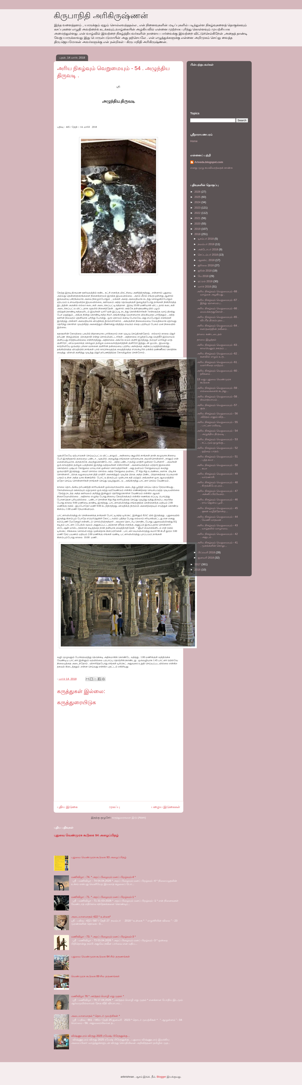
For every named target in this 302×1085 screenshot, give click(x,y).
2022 (197, 212)
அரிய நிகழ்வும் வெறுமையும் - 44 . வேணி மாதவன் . (217, 518)
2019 (197, 228)
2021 (197, 218)
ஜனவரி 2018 (206, 557)
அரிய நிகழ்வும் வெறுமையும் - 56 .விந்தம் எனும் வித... (217, 415)
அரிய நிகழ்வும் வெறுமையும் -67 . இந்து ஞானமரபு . (217, 301)
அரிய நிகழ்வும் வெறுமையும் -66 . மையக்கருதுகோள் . (217, 310)
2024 (197, 202)
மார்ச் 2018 (205, 286)
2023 (197, 207)
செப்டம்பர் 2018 (208, 254)
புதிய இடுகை (67, 807)
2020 (197, 223)
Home (194, 141)
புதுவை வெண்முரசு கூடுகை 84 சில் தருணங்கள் (100, 956)
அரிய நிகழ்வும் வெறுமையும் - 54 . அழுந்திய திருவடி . (217, 432)
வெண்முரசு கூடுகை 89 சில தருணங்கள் (95, 976)
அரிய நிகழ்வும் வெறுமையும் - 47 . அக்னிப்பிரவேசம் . (217, 492)
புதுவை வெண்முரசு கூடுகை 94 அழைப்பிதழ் (86, 835)
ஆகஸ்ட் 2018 (206, 260)
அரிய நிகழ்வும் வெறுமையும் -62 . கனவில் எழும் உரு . (217, 355)
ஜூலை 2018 (206, 265)
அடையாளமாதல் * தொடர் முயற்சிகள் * (95, 1015)
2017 (197, 564)
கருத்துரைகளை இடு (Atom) (129, 817)
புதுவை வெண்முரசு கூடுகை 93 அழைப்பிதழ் (98, 857)
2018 (197, 234)
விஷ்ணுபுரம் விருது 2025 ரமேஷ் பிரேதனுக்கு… (100, 1035)
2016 (197, 569)
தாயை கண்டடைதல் (209, 334)
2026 (197, 191)
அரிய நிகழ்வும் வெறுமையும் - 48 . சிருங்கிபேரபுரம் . (217, 484)
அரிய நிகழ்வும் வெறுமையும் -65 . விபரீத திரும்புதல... (217, 318)
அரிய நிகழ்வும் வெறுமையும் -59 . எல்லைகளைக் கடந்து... (217, 389)
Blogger (161, 1076)
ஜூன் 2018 (205, 270)
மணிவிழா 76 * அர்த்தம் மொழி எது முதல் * (97, 996)
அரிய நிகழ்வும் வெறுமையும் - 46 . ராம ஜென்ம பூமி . (217, 501)
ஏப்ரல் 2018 (205, 281)
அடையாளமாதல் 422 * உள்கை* (91, 916)
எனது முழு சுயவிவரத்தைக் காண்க (211, 167)
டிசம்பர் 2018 (206, 238)
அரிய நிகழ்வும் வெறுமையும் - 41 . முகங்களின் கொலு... (217, 544)
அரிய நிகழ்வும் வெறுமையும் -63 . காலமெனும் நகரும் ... (217, 346)
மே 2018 (203, 276)
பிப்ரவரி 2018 (207, 552)
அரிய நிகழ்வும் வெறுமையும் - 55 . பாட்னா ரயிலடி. (217, 423)
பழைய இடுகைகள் (165, 807)
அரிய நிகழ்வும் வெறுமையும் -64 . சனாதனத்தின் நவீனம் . (217, 327)
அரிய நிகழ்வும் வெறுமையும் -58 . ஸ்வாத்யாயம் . (217, 398)
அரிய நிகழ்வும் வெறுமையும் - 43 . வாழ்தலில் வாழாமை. (217, 527)
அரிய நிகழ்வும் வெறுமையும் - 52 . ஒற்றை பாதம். (217, 449)
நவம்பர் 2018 (206, 244)
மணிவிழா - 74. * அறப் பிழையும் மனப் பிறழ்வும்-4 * (103, 877)
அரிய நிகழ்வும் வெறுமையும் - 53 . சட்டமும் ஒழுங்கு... (217, 441)
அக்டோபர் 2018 (208, 249)
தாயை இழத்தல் (206, 339)
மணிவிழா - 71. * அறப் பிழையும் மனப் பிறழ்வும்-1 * (103, 896)
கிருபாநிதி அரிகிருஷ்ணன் (101, 15)
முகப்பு (114, 807)
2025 (197, 196)
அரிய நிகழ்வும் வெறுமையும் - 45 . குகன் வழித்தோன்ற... (217, 510)
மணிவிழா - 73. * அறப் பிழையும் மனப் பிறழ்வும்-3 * (103, 936)
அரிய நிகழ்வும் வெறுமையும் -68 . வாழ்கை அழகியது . (217, 293)
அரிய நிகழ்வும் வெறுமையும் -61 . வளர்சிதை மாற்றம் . (217, 363)
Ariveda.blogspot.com (208, 162)
